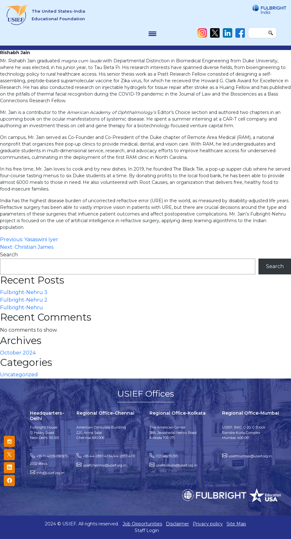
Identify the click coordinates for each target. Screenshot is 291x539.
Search (9, 255)
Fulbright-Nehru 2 (23, 300)
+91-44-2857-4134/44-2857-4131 (109, 456)
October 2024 (18, 353)
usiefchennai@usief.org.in (104, 465)
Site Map (236, 524)
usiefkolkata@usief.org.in (176, 465)
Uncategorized (19, 375)
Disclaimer (177, 524)
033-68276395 (167, 456)
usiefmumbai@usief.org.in (250, 456)
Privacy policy (208, 524)
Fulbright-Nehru (21, 307)
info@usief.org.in (50, 473)
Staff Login (147, 530)
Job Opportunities (142, 524)
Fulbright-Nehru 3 (23, 292)
